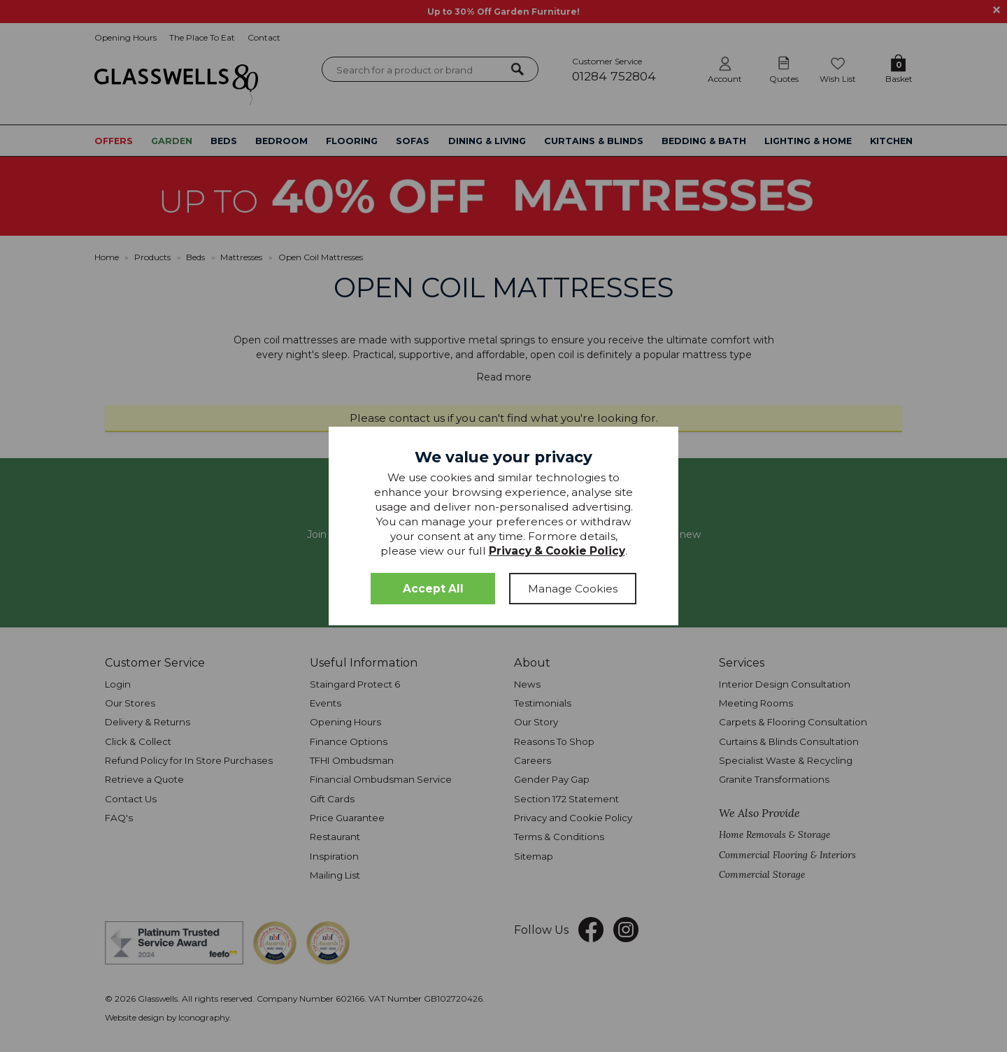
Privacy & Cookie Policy (557, 550)
